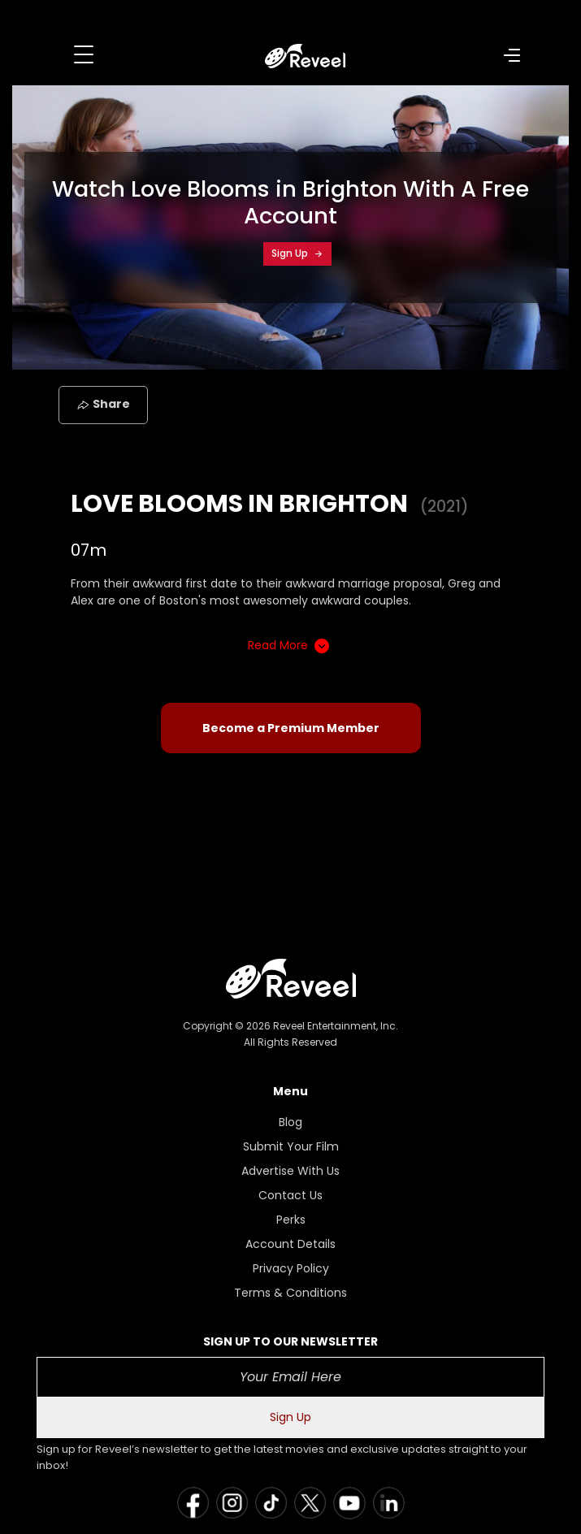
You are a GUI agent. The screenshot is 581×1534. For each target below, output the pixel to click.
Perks (291, 1219)
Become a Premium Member (290, 728)
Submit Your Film (291, 1146)
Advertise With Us (290, 1171)
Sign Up (297, 253)
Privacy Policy (291, 1268)
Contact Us (290, 1195)
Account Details (290, 1244)
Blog (290, 1122)
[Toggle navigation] (83, 54)
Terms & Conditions (290, 1293)
